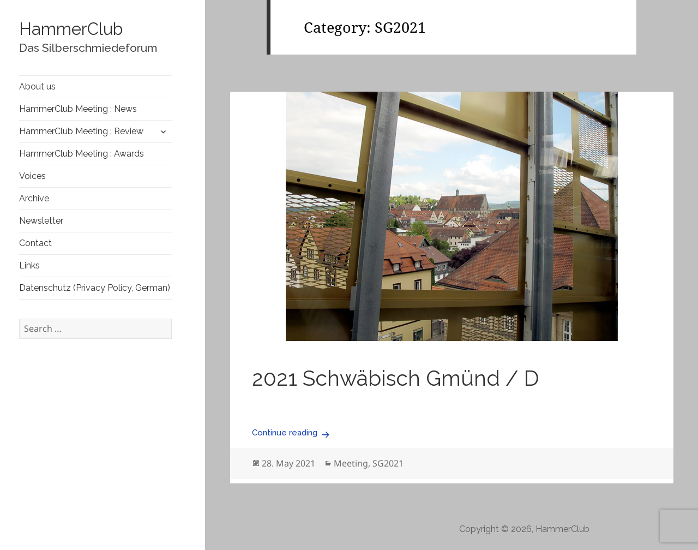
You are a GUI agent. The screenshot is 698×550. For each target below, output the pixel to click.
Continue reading (292, 433)
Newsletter (41, 221)
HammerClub (71, 29)
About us (37, 86)
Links (29, 265)
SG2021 (388, 463)
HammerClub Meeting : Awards (81, 153)
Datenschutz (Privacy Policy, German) (94, 288)
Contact (35, 243)
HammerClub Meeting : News (78, 109)
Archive (34, 198)
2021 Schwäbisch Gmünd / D (395, 378)
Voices (32, 176)
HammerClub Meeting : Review (81, 131)
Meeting (351, 463)
